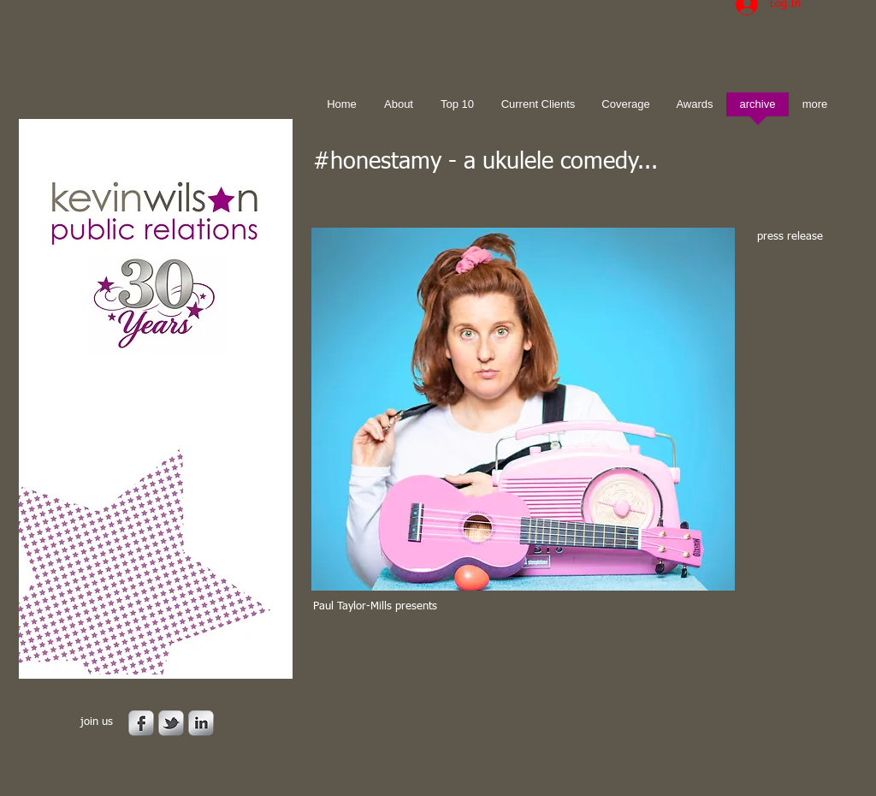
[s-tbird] (171, 723)
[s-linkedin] (201, 723)
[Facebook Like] (420, 651)
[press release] (796, 237)
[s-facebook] (141, 723)
